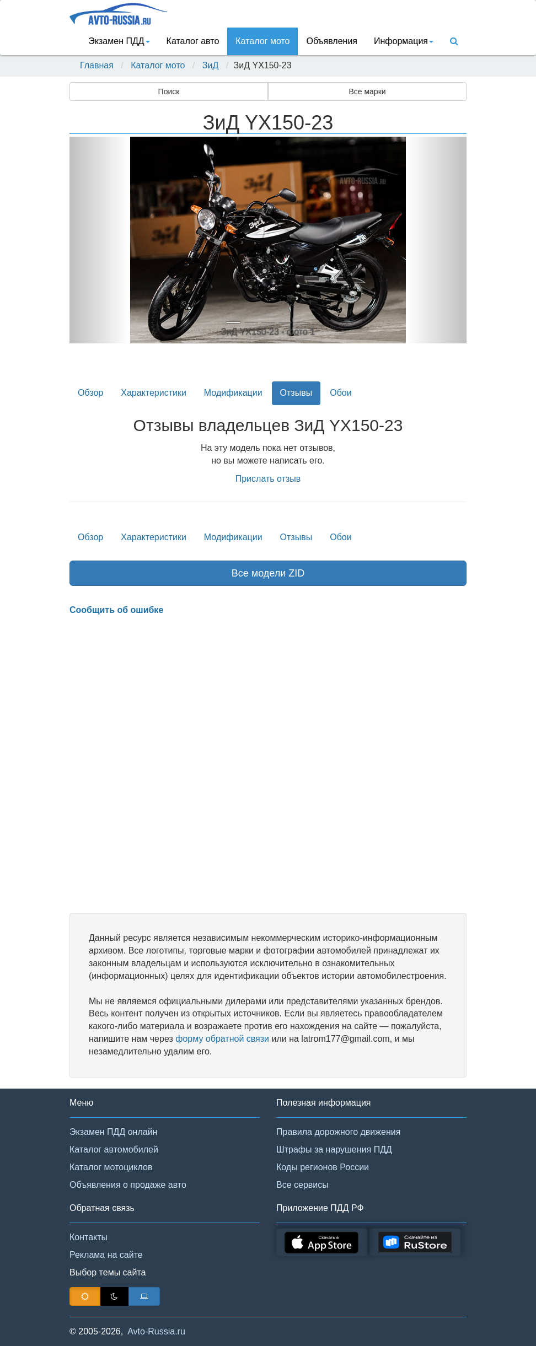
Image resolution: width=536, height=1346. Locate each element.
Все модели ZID (268, 573)
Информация (403, 41)
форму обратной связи (222, 1038)
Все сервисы (302, 1184)
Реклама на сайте (106, 1254)
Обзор (90, 392)
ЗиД (210, 65)
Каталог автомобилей (113, 1149)
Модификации (233, 392)
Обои (340, 392)
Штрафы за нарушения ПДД (334, 1149)
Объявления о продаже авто (127, 1184)
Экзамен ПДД (118, 41)
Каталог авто (193, 41)
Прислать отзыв (268, 478)
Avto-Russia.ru (156, 1331)
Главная (97, 65)
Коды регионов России (322, 1167)
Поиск (169, 91)
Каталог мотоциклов (110, 1167)
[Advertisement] (268, 765)
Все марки (367, 91)
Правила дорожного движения (338, 1132)
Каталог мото (262, 41)
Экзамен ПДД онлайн (113, 1132)
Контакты (88, 1237)
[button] (99, 240)
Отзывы (296, 392)
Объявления (331, 41)
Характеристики (153, 392)
